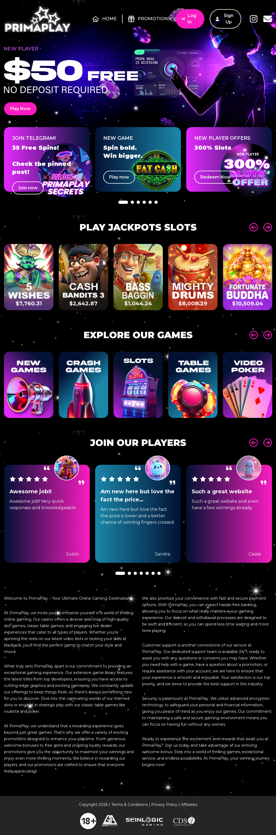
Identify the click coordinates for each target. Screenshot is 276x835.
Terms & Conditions (129, 804)
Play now (119, 177)
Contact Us (267, 19)
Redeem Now (215, 177)
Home (104, 19)
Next (267, 227)
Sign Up (224, 19)
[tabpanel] (46, 159)
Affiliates (189, 804)
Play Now (20, 108)
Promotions (149, 19)
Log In (189, 19)
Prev (253, 227)
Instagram (253, 19)
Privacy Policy (164, 804)
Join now (28, 187)
